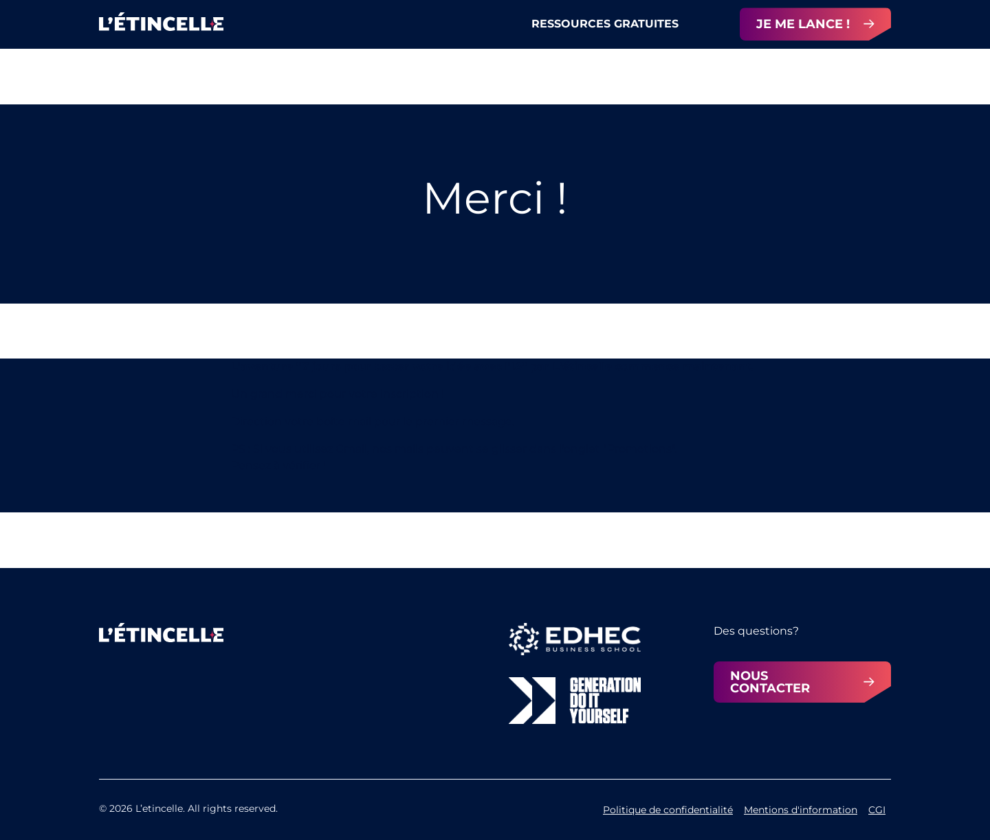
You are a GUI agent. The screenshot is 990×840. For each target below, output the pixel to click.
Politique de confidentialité (668, 810)
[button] (623, 24)
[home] (161, 24)
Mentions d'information (800, 810)
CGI (877, 810)
